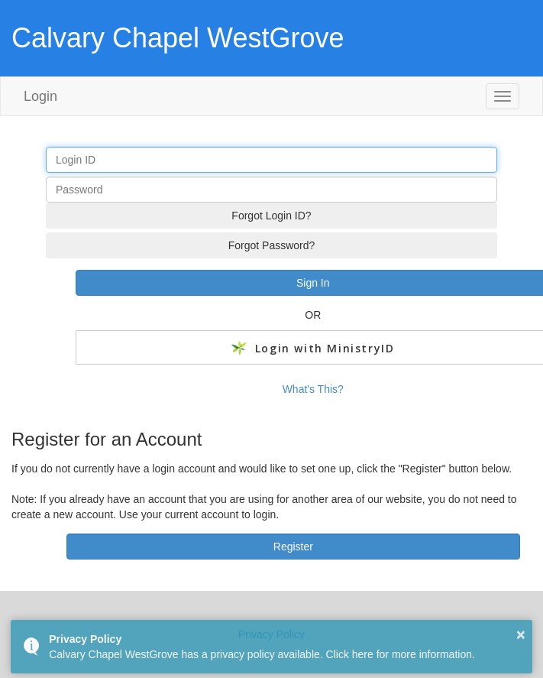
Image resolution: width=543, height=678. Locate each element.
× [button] (520, 634)
